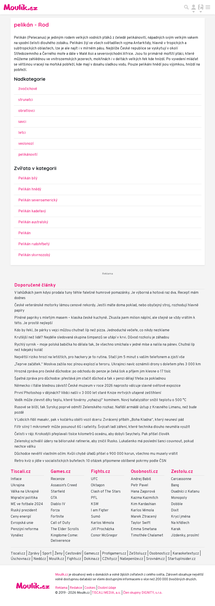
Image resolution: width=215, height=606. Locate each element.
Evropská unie (22, 523)
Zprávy (33, 553)
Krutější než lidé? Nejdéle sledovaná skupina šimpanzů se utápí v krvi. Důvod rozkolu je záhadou (91, 337)
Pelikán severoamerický (37, 200)
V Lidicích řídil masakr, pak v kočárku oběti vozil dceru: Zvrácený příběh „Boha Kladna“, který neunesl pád (99, 420)
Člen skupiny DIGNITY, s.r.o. (142, 593)
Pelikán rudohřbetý (34, 244)
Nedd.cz (39, 559)
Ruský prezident (24, 510)
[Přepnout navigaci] (193, 7)
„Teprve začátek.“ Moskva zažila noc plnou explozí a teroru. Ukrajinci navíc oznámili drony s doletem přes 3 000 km (107, 364)
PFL (94, 498)
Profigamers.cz (114, 553)
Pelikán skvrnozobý (34, 255)
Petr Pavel (139, 485)
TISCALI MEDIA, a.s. (106, 593)
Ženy (58, 553)
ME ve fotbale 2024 (27, 504)
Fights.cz (100, 472)
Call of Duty (60, 523)
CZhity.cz (109, 559)
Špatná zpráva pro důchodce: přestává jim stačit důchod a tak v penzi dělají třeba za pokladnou (90, 378)
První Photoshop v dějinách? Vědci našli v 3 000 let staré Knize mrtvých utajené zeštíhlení (87, 393)
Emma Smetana (144, 529)
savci (22, 122)
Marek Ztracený (144, 517)
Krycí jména (180, 517)
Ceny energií (21, 517)
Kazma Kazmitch (144, 498)
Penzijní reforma (24, 529)
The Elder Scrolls (65, 529)
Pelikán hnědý (29, 189)
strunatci (25, 100)
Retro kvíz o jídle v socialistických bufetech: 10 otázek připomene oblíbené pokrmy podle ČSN (90, 461)
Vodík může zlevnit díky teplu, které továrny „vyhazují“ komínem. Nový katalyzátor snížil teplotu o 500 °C (100, 400)
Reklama (61, 588)
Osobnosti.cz (144, 472)
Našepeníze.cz (131, 559)
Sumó (95, 517)
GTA (54, 498)
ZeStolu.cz (137, 553)
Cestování (73, 553)
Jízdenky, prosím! (185, 535)
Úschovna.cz (21, 559)
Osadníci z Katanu (185, 491)
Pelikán (24, 233)
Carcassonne (181, 479)
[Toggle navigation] (207, 7)
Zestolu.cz (182, 472)
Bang (175, 485)
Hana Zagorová (143, 491)
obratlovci (26, 111)
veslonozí (25, 144)
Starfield (58, 491)
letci (22, 133)
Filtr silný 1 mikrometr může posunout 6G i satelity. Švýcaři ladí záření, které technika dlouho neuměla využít (102, 427)
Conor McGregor (104, 535)
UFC (94, 479)
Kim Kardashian (143, 504)
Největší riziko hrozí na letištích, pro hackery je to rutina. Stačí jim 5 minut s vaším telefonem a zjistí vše (99, 357)
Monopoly (179, 498)
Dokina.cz (91, 559)
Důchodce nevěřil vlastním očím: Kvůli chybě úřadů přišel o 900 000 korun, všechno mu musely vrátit (96, 454)
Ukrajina (17, 485)
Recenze (58, 479)
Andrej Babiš (141, 479)
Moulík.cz (56, 559)
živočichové (27, 89)
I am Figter (100, 510)
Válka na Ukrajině (25, 491)
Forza (55, 510)
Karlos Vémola (102, 523)
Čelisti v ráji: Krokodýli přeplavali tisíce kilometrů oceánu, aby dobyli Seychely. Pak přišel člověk (91, 434)
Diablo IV (58, 504)
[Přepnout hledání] (186, 7)
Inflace (16, 479)
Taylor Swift (140, 523)
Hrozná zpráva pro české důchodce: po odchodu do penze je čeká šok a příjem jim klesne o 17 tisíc (92, 371)
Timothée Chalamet (147, 535)
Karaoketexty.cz (186, 553)
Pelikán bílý (27, 178)
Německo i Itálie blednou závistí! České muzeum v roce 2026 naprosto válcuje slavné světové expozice (97, 386)
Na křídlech (180, 523)
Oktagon (97, 485)
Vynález (17, 535)
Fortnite (57, 517)
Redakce (76, 588)
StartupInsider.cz (182, 559)
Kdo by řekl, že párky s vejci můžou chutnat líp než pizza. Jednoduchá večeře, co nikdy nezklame (91, 330)
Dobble (177, 504)
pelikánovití (27, 155)
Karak (176, 529)
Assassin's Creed (64, 485)
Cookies (90, 588)
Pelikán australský (33, 222)
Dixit (175, 510)
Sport (47, 553)
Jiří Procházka (102, 529)
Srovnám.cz (155, 559)
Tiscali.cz (21, 472)
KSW (94, 504)
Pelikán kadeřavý (32, 211)
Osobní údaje (107, 588)
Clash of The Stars (106, 491)
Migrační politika (24, 498)
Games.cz (61, 472)
